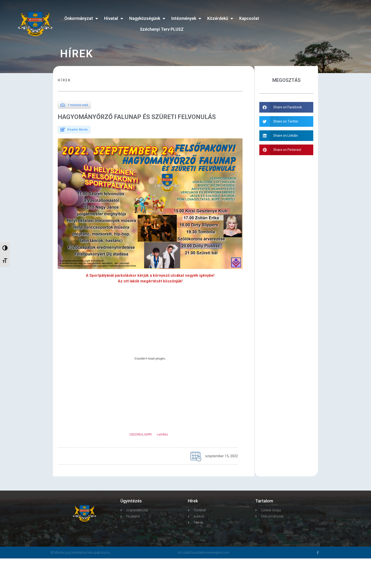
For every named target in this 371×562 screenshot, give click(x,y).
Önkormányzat (81, 18)
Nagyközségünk (147, 18)
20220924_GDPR (140, 438)
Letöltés (162, 438)
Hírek (64, 80)
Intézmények (186, 18)
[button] (286, 107)
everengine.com (218, 556)
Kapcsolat (249, 18)
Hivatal (113, 18)
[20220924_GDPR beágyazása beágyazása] (150, 362)
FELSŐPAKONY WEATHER (314, 20)
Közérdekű (220, 18)
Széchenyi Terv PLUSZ (162, 29)
